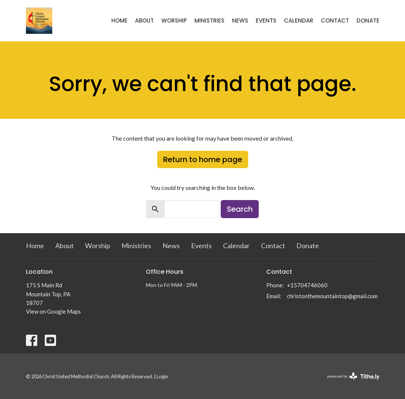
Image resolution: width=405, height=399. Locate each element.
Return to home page (202, 159)
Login (162, 376)
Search (240, 209)
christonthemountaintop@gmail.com (332, 296)
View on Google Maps (53, 311)
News (240, 20)
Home (119, 20)
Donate (367, 20)
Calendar (298, 20)
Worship (174, 20)
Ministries (209, 20)
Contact (335, 20)
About (144, 20)
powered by (353, 376)
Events (266, 20)
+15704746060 (307, 285)
